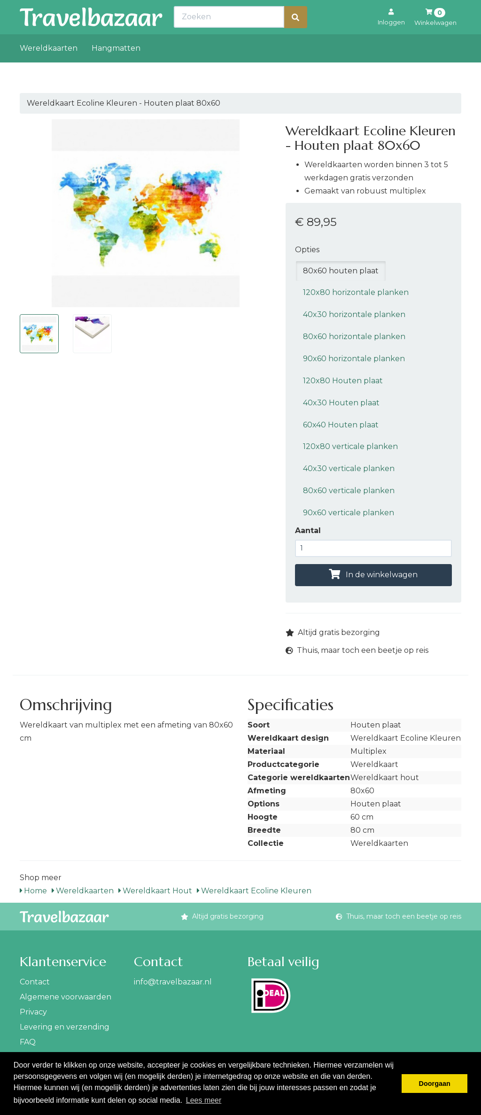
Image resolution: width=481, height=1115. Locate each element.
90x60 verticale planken (348, 512)
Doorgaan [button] (434, 1083)
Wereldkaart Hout (155, 890)
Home (33, 890)
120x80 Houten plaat (343, 380)
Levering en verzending (64, 1026)
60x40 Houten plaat (341, 424)
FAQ (28, 1042)
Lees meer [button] (204, 1100)
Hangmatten (116, 68)
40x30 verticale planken (349, 468)
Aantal (308, 530)
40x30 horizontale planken (354, 314)
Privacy (33, 1011)
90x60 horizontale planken (354, 358)
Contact (35, 981)
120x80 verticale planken (350, 446)
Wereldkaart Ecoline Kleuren (254, 890)
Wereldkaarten (49, 68)
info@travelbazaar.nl (173, 981)
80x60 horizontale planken (354, 336)
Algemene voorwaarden (65, 996)
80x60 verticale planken (349, 490)
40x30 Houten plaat (341, 402)
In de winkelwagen (373, 574)
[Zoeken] (295, 38)
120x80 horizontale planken (356, 292)
